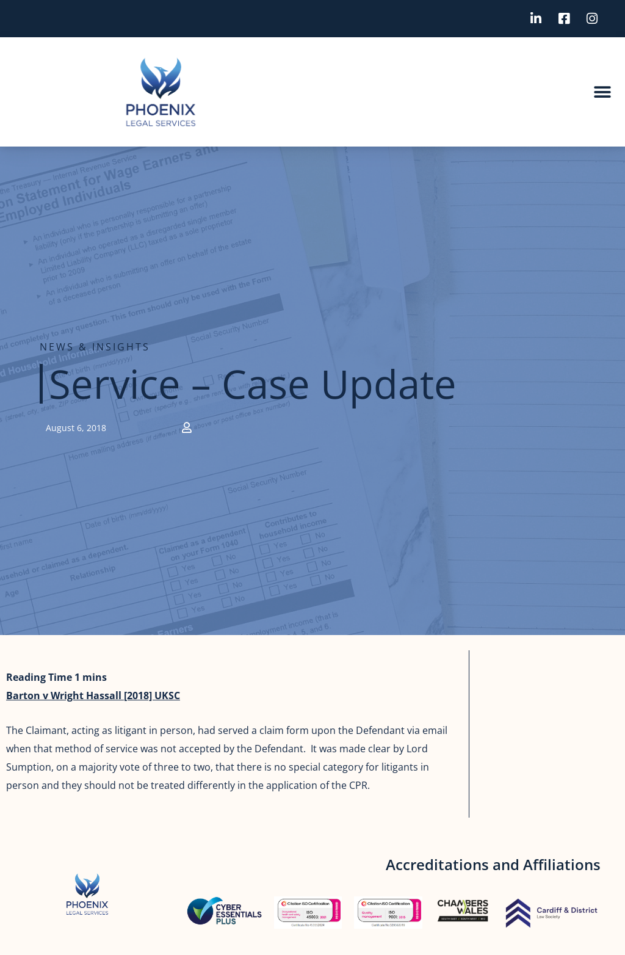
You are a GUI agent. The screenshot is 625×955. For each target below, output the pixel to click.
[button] (602, 92)
